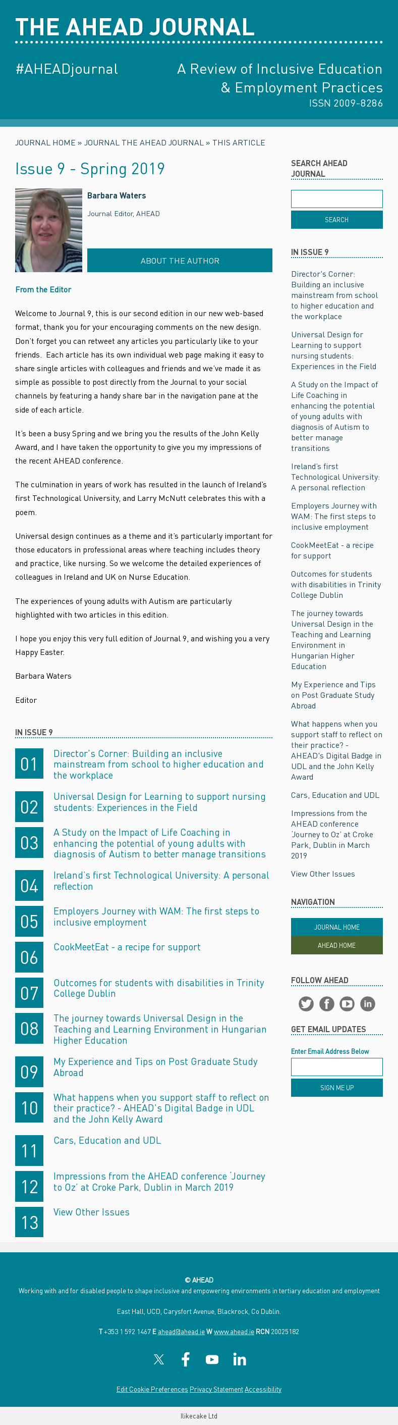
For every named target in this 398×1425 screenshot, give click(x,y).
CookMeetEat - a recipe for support (127, 946)
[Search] (337, 220)
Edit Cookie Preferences (152, 1389)
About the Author (180, 260)
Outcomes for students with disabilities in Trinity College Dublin (158, 988)
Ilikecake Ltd (199, 1416)
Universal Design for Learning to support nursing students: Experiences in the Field (159, 801)
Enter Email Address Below (330, 1051)
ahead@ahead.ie (181, 1331)
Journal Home (45, 142)
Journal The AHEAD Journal (144, 142)
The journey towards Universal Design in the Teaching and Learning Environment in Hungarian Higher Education (160, 1028)
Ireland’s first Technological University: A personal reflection (161, 880)
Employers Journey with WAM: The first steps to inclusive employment (156, 916)
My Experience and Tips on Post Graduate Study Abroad (155, 1067)
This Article (238, 142)
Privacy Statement (216, 1389)
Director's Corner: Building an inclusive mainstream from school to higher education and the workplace (158, 764)
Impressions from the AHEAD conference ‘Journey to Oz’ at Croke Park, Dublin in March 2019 (159, 1181)
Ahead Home (337, 945)
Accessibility (263, 1389)
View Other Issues (91, 1211)
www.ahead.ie (234, 1331)
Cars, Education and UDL (107, 1140)
